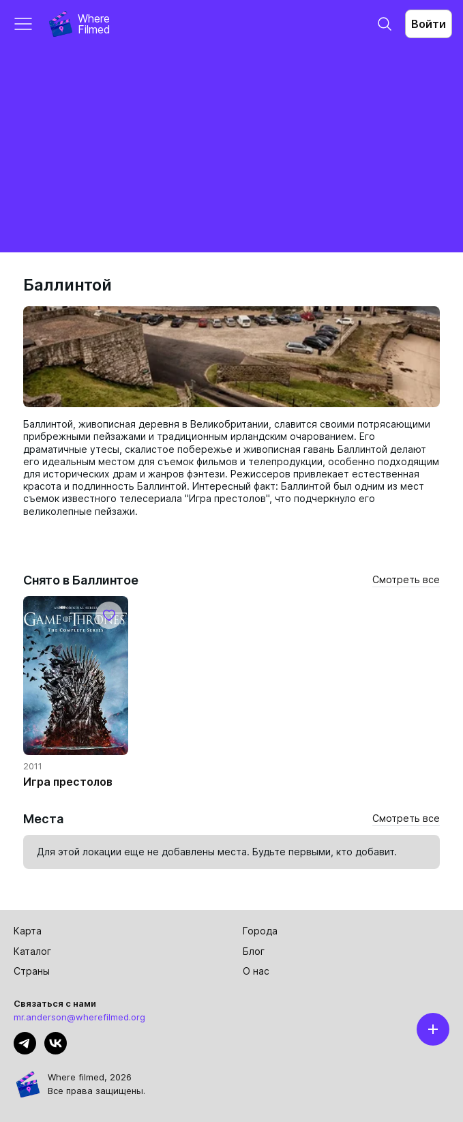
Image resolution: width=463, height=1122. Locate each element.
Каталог (32, 951)
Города (260, 930)
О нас (256, 971)
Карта (28, 930)
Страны (32, 971)
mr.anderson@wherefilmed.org (79, 1017)
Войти (428, 24)
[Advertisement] (231, 150)
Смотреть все (406, 579)
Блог (254, 951)
